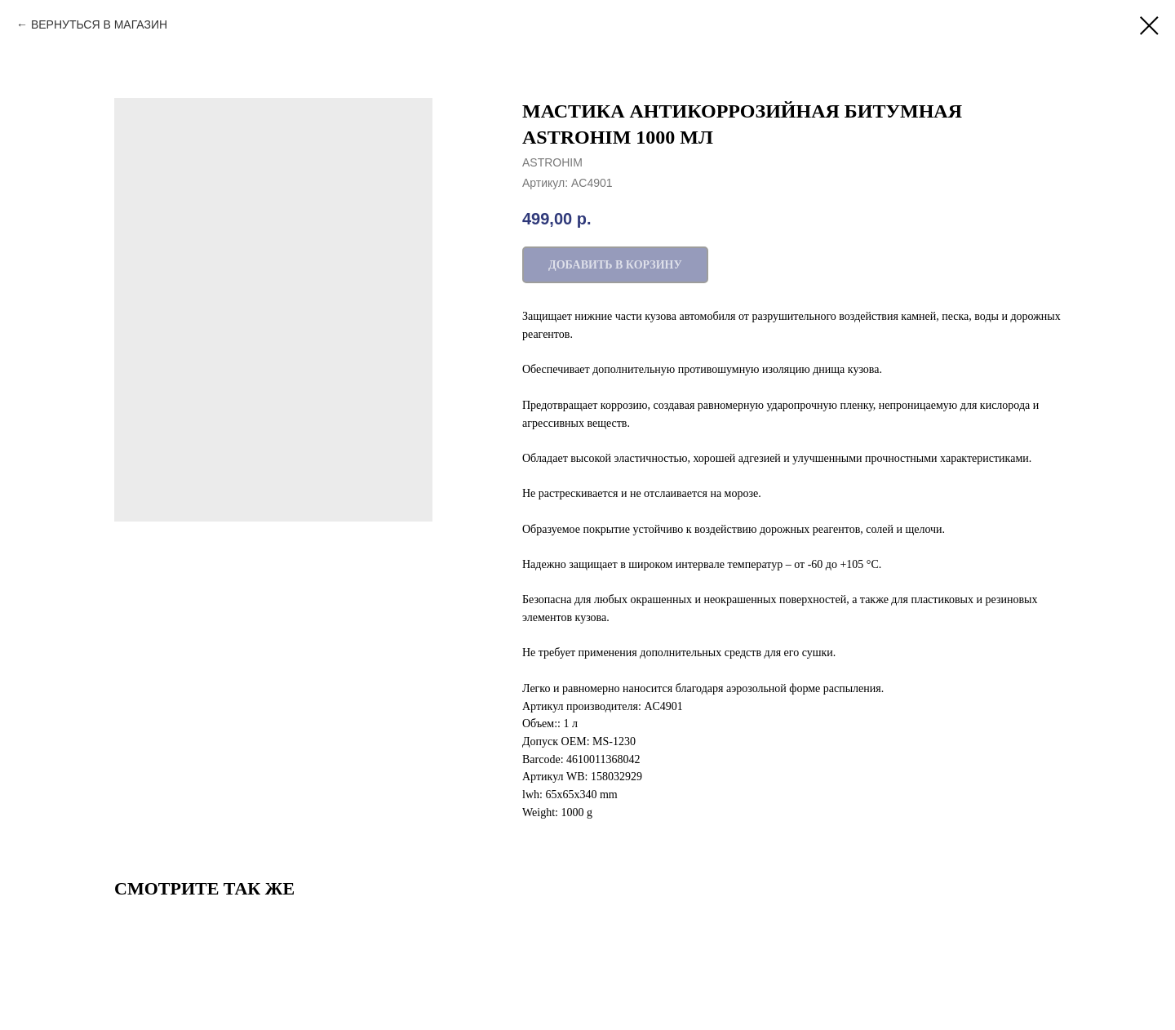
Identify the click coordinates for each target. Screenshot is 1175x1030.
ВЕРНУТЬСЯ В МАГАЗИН (99, 24)
